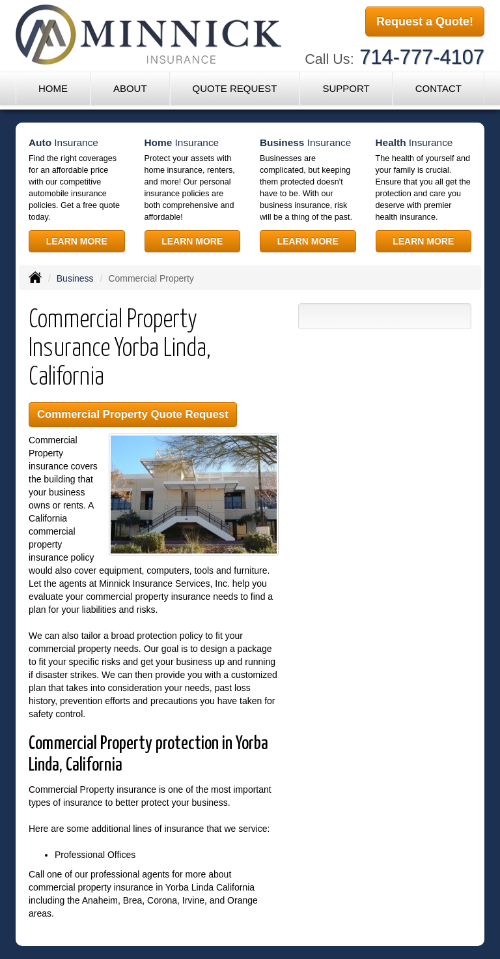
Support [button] (345, 88)
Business (75, 278)
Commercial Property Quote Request (133, 414)
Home (53, 88)
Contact (438, 88)
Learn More (76, 241)
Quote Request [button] (234, 88)
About (130, 88)
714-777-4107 (421, 57)
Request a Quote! (424, 21)
